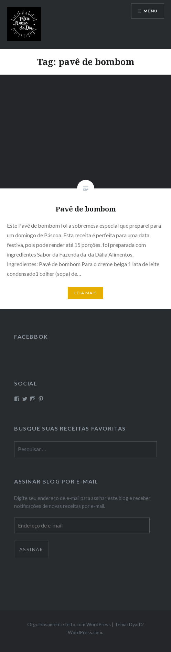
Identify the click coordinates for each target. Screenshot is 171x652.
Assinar (31, 549)
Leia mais (85, 292)
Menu (150, 10)
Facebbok (31, 336)
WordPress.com (85, 632)
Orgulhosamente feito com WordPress (69, 624)
